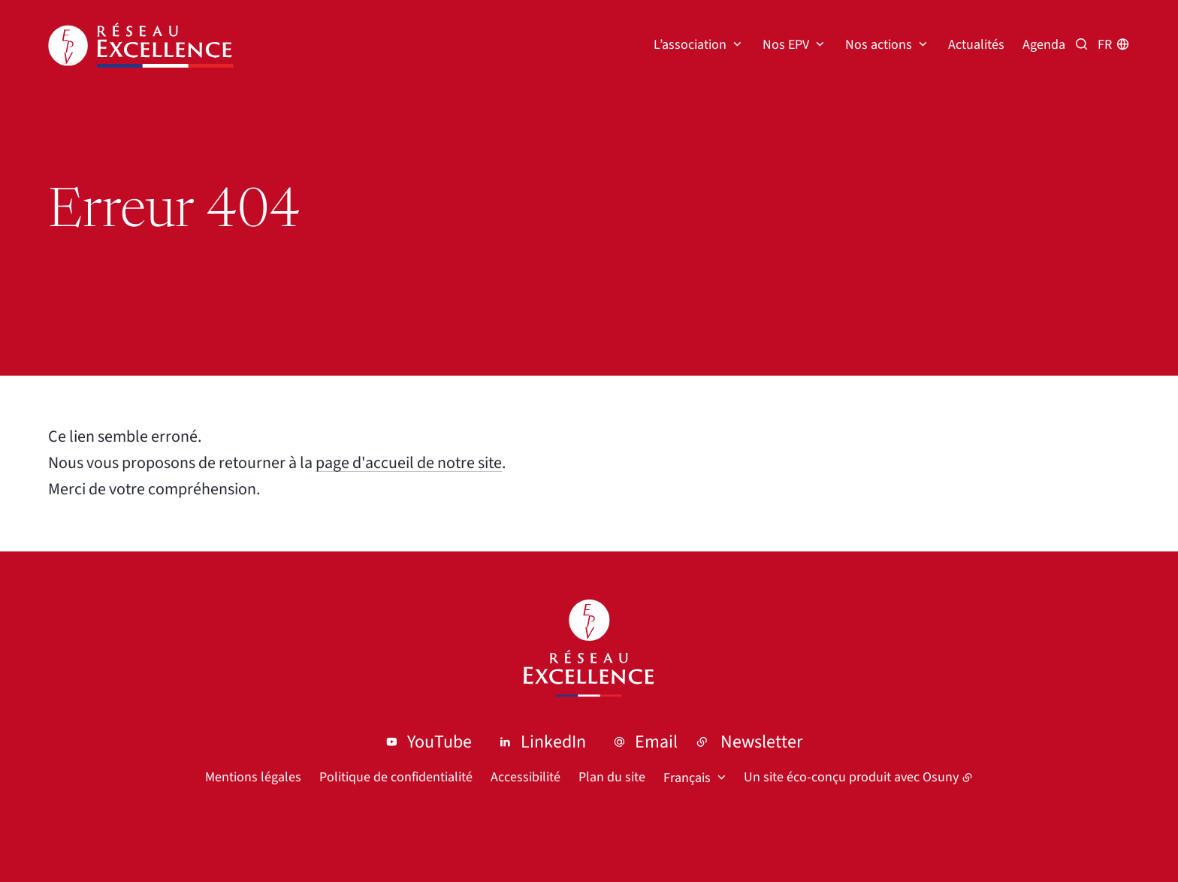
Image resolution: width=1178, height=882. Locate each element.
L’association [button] (690, 44)
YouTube (439, 742)
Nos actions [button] (878, 44)
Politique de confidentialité (396, 777)
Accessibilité (525, 777)
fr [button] (1105, 44)
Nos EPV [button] (786, 44)
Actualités (976, 44)
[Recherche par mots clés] (1081, 44)
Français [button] (687, 778)
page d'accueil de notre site (409, 463)
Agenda (1043, 44)
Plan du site (611, 777)
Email (656, 742)
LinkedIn (553, 742)
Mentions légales (253, 777)
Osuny (941, 777)
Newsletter (761, 742)
